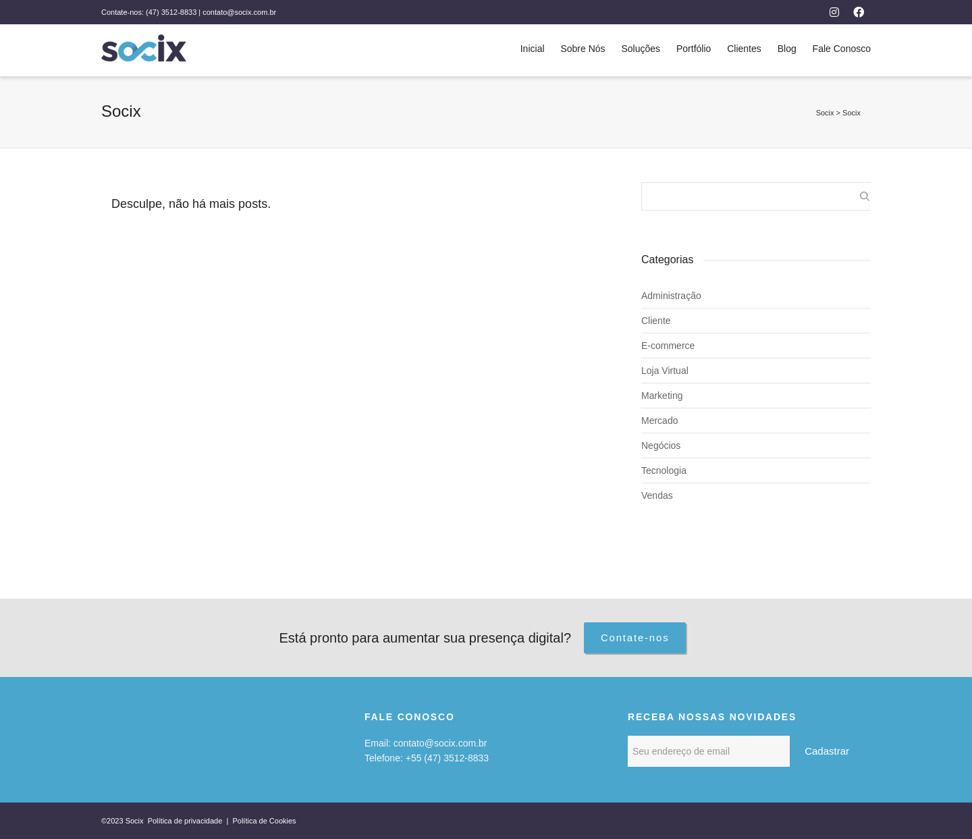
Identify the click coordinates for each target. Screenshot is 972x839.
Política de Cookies (264, 821)
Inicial (532, 48)
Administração (671, 295)
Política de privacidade (186, 821)
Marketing (661, 395)
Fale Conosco (842, 48)
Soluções (640, 48)
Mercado (659, 420)
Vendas (657, 495)
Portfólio (693, 48)
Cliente (656, 320)
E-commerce (668, 345)
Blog (787, 48)
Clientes (744, 48)
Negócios (660, 445)
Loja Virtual (664, 370)
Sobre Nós (582, 48)
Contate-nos (635, 637)
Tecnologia (663, 470)
